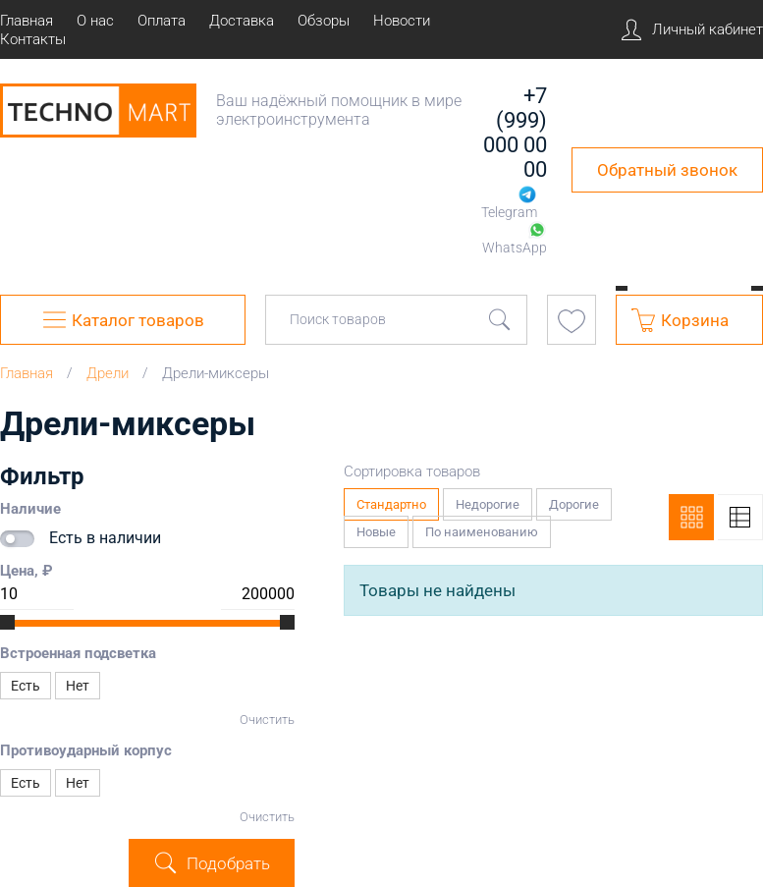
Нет (77, 685)
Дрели (107, 373)
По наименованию (482, 527)
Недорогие (488, 500)
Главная (26, 373)
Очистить (267, 719)
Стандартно (392, 500)
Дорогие (574, 500)
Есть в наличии (105, 537)
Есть (25, 685)
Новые (377, 527)
